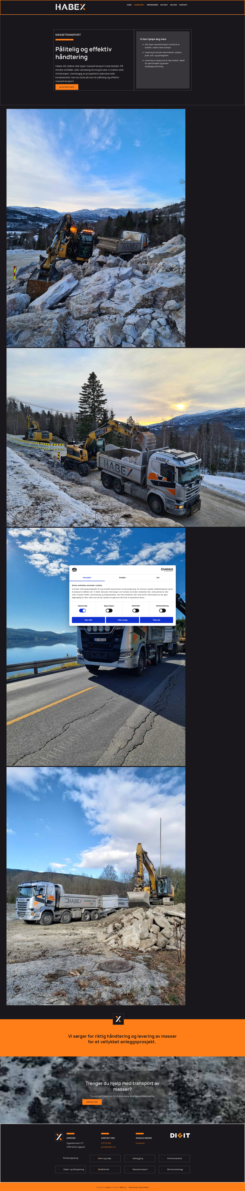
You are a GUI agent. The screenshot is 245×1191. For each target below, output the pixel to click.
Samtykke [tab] (87, 578)
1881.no (123, 1187)
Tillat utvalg (122, 620)
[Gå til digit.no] (180, 1137)
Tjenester (138, 5)
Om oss (173, 5)
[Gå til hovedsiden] (70, 10)
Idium (108, 1187)
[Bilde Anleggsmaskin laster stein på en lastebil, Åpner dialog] (96, 346)
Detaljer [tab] (122, 578)
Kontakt (183, 5)
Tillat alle (156, 620)
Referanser (152, 5)
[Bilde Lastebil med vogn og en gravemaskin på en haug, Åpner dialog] (96, 1004)
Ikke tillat (88, 620)
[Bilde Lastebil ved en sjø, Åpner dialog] (96, 765)
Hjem (129, 5)
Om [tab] (158, 578)
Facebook (140, 1143)
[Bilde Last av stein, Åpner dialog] (126, 526)
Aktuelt (164, 5)
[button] (66, 87)
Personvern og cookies (139, 1187)
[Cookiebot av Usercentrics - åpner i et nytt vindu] (162, 570)
